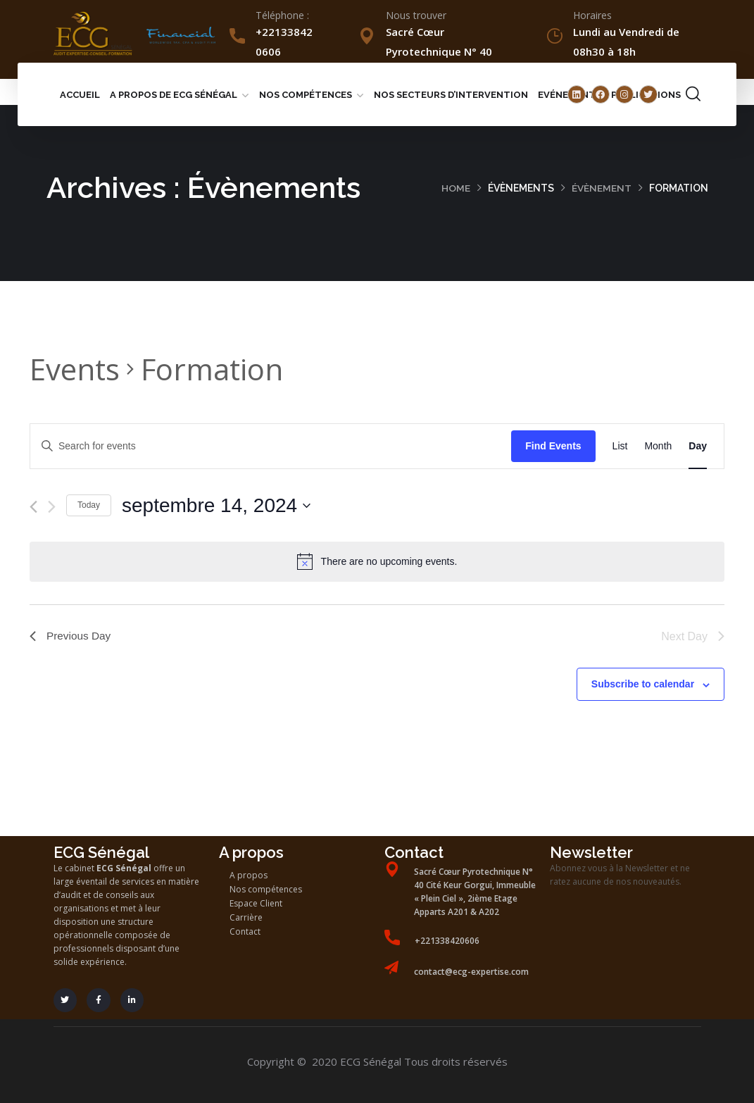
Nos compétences (305, 94)
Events (75, 369)
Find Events (553, 445)
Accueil (80, 94)
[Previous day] (33, 506)
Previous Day (71, 636)
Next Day (692, 636)
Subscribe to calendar (642, 684)
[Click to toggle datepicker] (216, 506)
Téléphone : (282, 15)
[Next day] (52, 506)
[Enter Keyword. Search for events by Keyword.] (270, 446)
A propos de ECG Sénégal (173, 94)
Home (455, 188)
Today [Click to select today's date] (88, 505)
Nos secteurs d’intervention (451, 94)
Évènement (602, 188)
